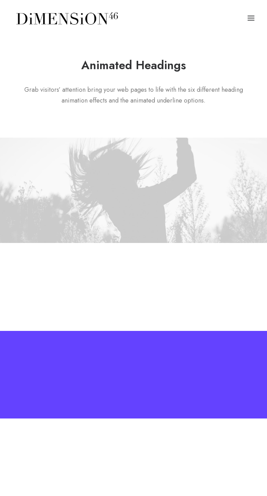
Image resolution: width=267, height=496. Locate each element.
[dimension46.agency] (66, 18)
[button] (251, 18)
